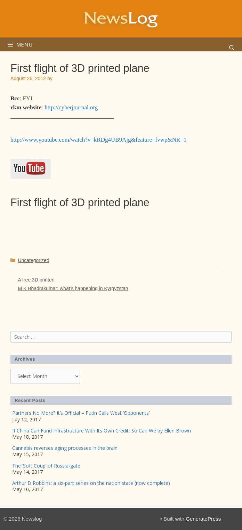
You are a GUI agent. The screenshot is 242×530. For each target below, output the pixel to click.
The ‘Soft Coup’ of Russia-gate (46, 465)
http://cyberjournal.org (71, 107)
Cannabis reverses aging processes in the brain (65, 448)
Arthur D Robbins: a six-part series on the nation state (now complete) (91, 483)
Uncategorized (33, 260)
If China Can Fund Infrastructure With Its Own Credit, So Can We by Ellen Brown (101, 430)
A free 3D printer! (36, 280)
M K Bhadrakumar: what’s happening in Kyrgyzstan (73, 288)
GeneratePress (203, 519)
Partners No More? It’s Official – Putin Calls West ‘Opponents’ (81, 413)
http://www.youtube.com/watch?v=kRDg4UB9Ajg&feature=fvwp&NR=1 (98, 139)
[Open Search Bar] (231, 47)
